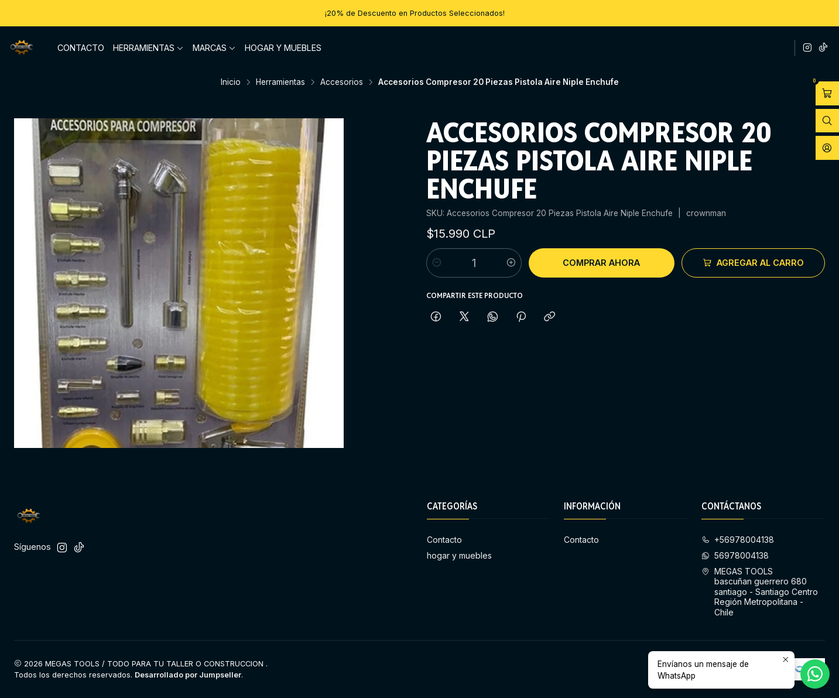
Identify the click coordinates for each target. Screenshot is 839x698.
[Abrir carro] (827, 93)
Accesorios (341, 82)
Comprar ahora (601, 263)
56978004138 (735, 555)
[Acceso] (827, 148)
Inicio (231, 82)
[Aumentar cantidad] (511, 263)
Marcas (214, 48)
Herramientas (148, 48)
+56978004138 (737, 540)
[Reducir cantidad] (437, 263)
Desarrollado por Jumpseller (188, 674)
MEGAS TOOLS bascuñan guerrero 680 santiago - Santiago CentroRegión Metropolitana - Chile (759, 591)
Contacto (80, 48)
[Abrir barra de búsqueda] (827, 121)
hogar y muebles (283, 48)
